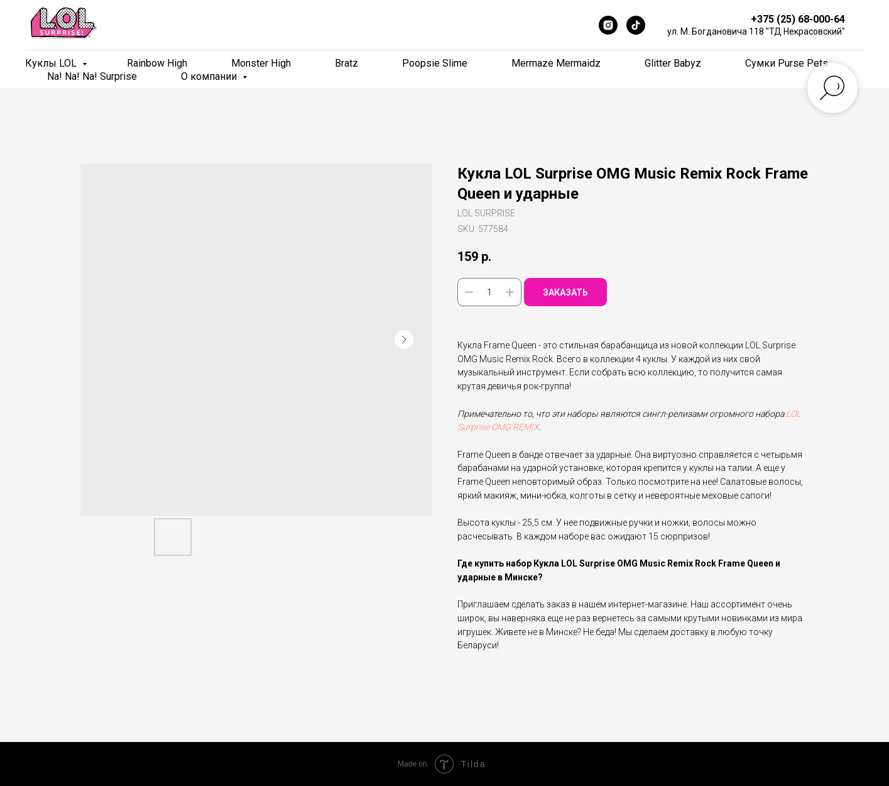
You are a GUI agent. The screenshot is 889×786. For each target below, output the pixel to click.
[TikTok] (635, 25)
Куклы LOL (52, 63)
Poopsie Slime (434, 63)
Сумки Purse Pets (786, 63)
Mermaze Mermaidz (556, 63)
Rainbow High (157, 63)
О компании (210, 76)
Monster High (261, 63)
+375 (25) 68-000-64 (798, 19)
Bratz (346, 63)
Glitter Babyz (673, 63)
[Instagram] (608, 25)
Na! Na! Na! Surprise (92, 76)
